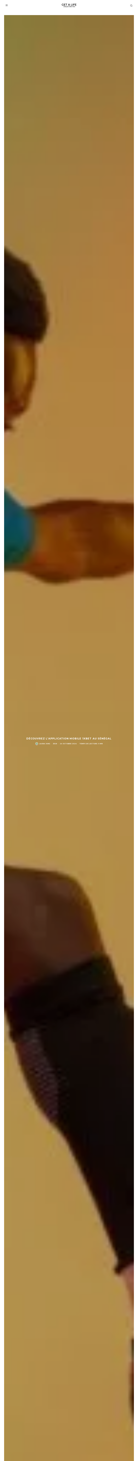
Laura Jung (44, 744)
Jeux (55, 744)
